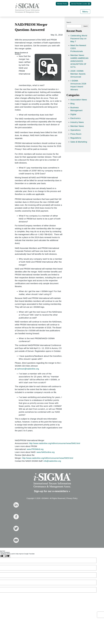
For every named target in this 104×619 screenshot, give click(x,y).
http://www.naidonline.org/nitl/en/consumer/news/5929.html (47, 458)
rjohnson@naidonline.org (28, 369)
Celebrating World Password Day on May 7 (78, 38)
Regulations (75, 138)
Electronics (75, 118)
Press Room (75, 134)
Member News (77, 126)
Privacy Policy (72, 498)
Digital (73, 114)
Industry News (77, 122)
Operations (75, 130)
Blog (72, 103)
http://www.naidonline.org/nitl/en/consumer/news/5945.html (54, 443)
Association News (78, 99)
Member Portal (62, 4)
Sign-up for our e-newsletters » (52, 491)
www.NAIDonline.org (45, 452)
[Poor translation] (7, 556)
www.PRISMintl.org (35, 449)
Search (69, 22)
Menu (85, 11)
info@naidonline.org (52, 461)
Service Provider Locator (80, 4)
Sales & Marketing (78, 142)
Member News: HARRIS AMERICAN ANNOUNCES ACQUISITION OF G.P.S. (79, 61)
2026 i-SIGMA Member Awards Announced (78, 74)
